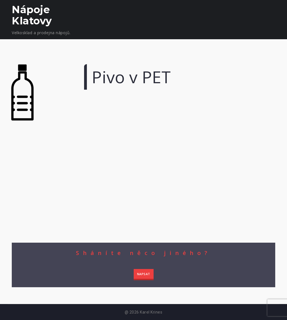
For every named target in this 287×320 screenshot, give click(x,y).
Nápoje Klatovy (32, 15)
